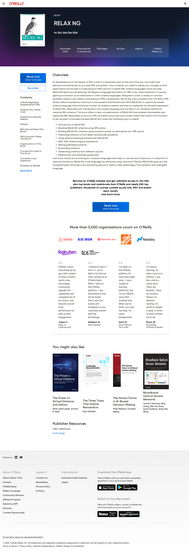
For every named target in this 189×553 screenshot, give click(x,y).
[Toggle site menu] (3, 3)
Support (41, 472)
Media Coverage (11, 490)
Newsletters (42, 482)
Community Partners (13, 495)
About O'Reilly (11, 472)
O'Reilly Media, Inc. (157, 50)
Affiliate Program (12, 499)
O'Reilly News (10, 486)
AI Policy (40, 490)
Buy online (33, 88)
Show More (26, 171)
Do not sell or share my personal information (23, 537)
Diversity (7, 508)
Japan (64, 482)
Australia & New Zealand (74, 477)
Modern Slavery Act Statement (70, 546)
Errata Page (59, 433)
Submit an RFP (10, 503)
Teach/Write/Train (12, 477)
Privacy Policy (43, 486)
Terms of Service (10, 546)
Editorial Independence (44, 546)
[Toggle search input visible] (185, 3)
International (69, 472)
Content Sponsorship (14, 512)
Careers (7, 482)
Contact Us (41, 477)
